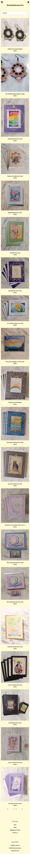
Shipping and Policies (15, 830)
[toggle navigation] (2, 2)
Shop (15, 825)
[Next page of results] (22, 809)
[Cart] (28, 2)
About (15, 827)
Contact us (15, 833)
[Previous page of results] (8, 809)
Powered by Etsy (15, 851)
